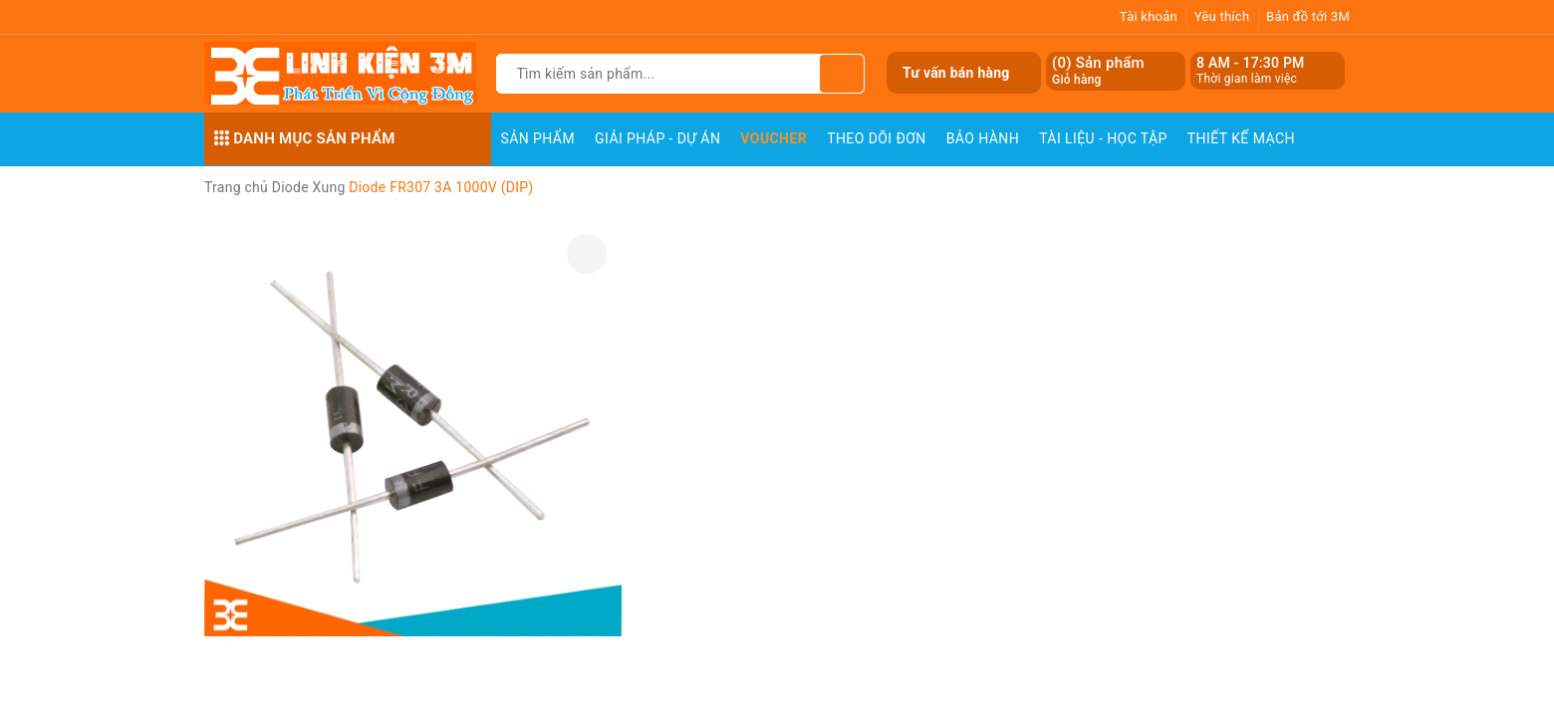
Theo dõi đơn (876, 138)
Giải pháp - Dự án (657, 138)
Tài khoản (1148, 16)
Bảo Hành (982, 138)
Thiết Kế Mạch (1241, 138)
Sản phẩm (538, 138)
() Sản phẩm (1098, 71)
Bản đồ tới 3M (1308, 16)
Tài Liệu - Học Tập (1103, 138)
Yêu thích (1222, 16)
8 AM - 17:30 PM (1250, 63)
